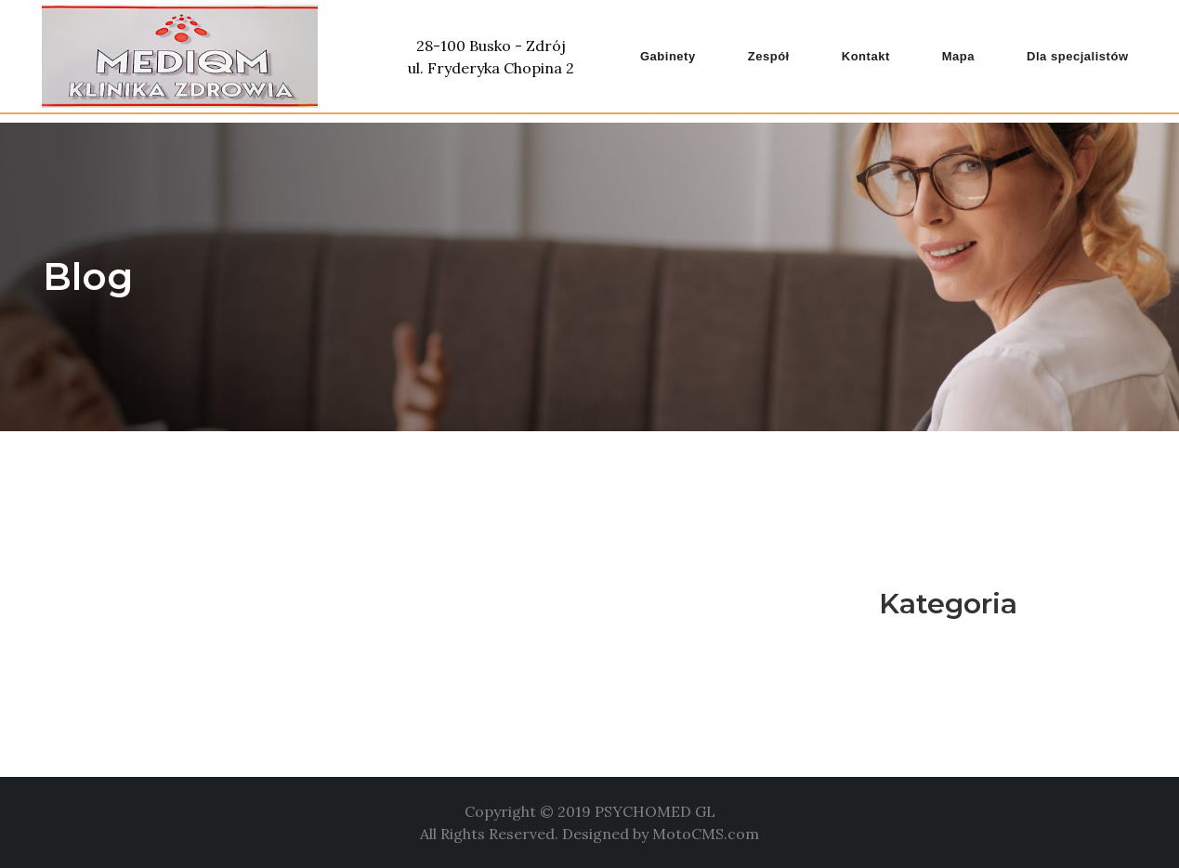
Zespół (769, 56)
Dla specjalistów (1077, 56)
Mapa (958, 56)
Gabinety (668, 56)
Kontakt (866, 56)
